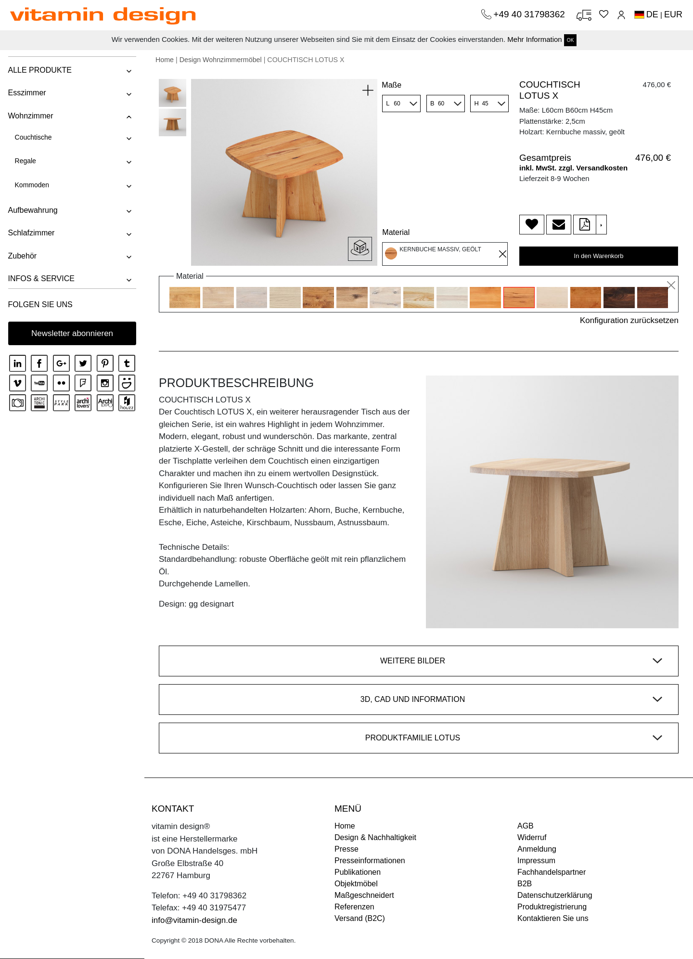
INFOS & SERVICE (40, 278)
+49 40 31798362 (530, 14)
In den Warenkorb (599, 255)
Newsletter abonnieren (72, 333)
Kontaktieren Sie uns (553, 918)
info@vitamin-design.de (194, 920)
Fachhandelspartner (551, 872)
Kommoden (31, 185)
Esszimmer (26, 93)
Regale (24, 161)
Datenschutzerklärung (554, 895)
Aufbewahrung (32, 210)
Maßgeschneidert (364, 895)
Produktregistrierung (552, 907)
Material (396, 232)
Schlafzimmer (30, 233)
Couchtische (32, 137)
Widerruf (531, 837)
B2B (524, 884)
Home (164, 60)
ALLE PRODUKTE (39, 70)
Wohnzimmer (29, 116)
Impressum (536, 860)
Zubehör (21, 256)
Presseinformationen (369, 860)
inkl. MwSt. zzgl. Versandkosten (573, 168)
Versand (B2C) (359, 918)
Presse (346, 849)
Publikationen (357, 872)
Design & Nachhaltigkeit (375, 837)
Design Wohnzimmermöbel (221, 60)
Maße (391, 85)
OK (570, 40)
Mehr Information (534, 39)
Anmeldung (536, 849)
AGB (525, 826)
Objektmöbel (356, 884)
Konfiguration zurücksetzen (629, 320)
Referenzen (354, 907)
